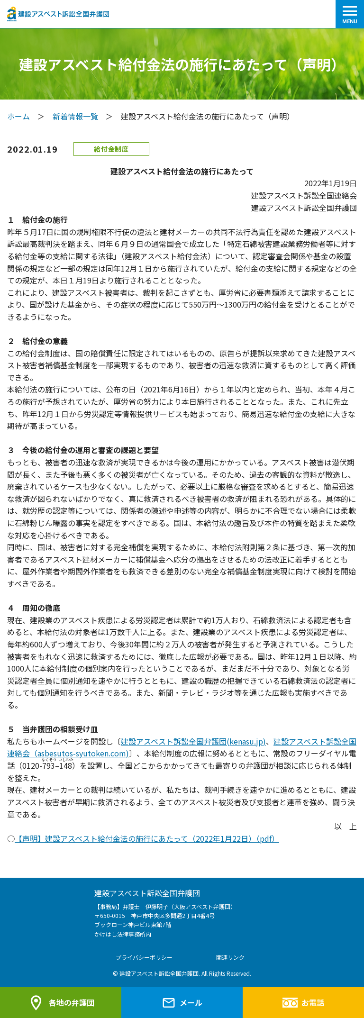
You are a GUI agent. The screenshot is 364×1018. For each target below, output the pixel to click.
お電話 (303, 1002)
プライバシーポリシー (144, 957)
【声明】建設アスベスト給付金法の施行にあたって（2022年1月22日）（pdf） (147, 838)
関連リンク (230, 957)
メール (182, 1003)
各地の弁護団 (60, 1003)
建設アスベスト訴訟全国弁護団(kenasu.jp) (193, 741)
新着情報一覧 (75, 116)
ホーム (18, 116)
